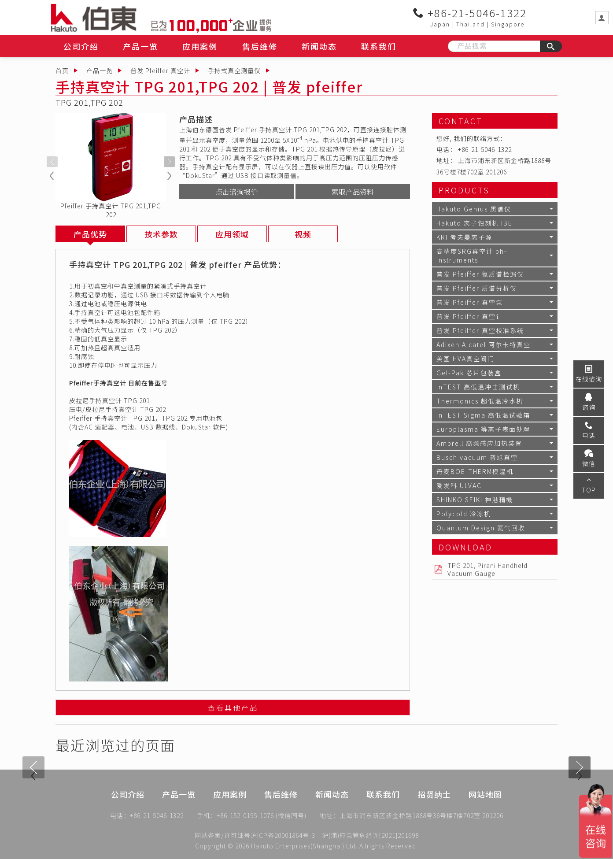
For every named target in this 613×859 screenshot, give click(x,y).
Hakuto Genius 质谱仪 (473, 208)
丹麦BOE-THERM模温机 (474, 471)
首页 (62, 70)
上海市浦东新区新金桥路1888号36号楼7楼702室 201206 (421, 817)
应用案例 (200, 46)
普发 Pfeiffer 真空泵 (469, 302)
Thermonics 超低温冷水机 (479, 400)
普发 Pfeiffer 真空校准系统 (480, 330)
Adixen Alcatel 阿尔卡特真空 (483, 344)
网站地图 (485, 806)
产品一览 (140, 46)
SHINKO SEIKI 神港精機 (474, 499)
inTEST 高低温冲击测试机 (478, 386)
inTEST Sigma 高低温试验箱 (483, 415)
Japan (440, 24)
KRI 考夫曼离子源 (464, 237)
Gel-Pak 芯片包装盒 (469, 372)
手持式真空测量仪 (234, 70)
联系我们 (378, 46)
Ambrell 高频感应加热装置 (479, 443)
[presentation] (52, 161)
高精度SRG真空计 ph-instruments (471, 255)
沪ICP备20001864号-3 (283, 835)
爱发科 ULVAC (459, 485)
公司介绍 (81, 46)
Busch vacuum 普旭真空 (477, 457)
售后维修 (259, 46)
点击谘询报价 (236, 191)
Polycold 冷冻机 (463, 513)
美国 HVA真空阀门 (465, 358)
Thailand (470, 24)
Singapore (507, 24)
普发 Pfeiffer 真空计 (160, 70)
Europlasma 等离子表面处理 (483, 429)
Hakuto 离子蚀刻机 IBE (474, 222)
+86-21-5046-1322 (470, 12)
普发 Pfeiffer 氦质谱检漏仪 (480, 274)
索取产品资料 (353, 191)
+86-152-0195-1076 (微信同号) (261, 817)
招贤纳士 (434, 806)
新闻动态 (319, 46)
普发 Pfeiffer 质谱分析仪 (476, 288)
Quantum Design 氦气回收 (480, 527)
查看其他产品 (233, 709)
